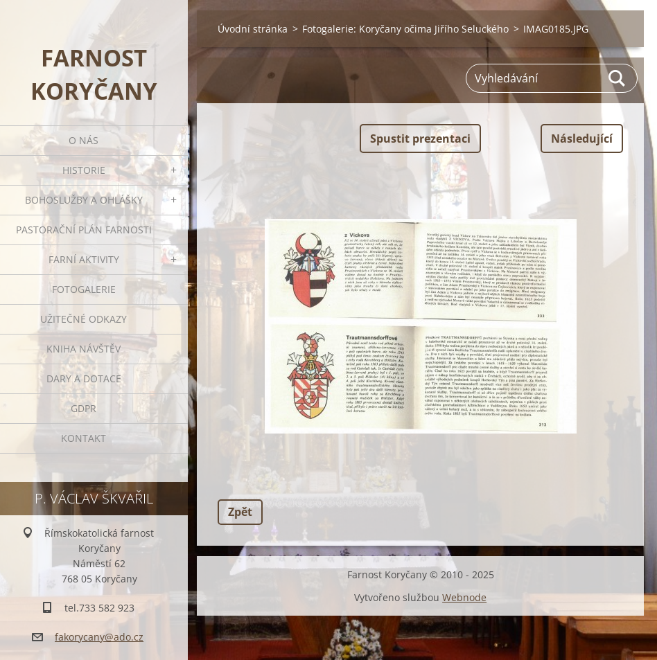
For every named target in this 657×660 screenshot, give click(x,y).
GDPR (83, 408)
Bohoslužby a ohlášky (84, 199)
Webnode (464, 597)
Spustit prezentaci (420, 138)
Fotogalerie (84, 289)
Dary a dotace (83, 378)
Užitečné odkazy (83, 318)
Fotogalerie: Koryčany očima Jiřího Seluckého (405, 28)
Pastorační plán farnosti (84, 229)
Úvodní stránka (253, 28)
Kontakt (83, 438)
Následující (582, 138)
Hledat (617, 78)
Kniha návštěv (83, 348)
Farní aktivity (84, 259)
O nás (83, 140)
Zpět (240, 511)
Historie (83, 170)
